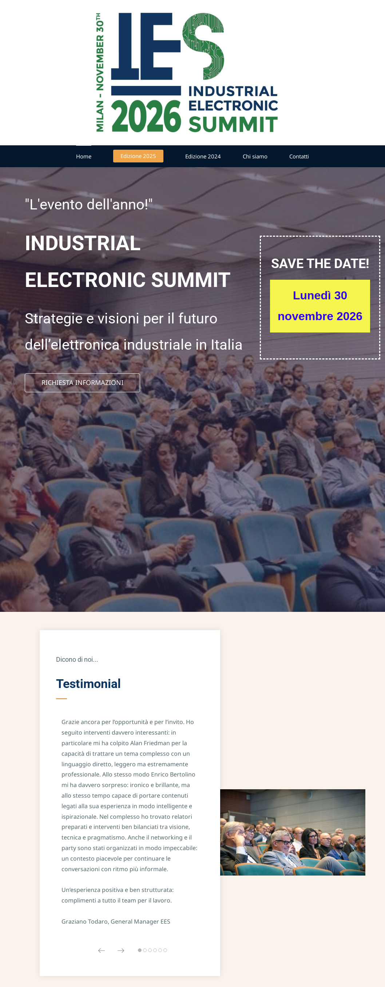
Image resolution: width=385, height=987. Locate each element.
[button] (101, 948)
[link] (288, 792)
